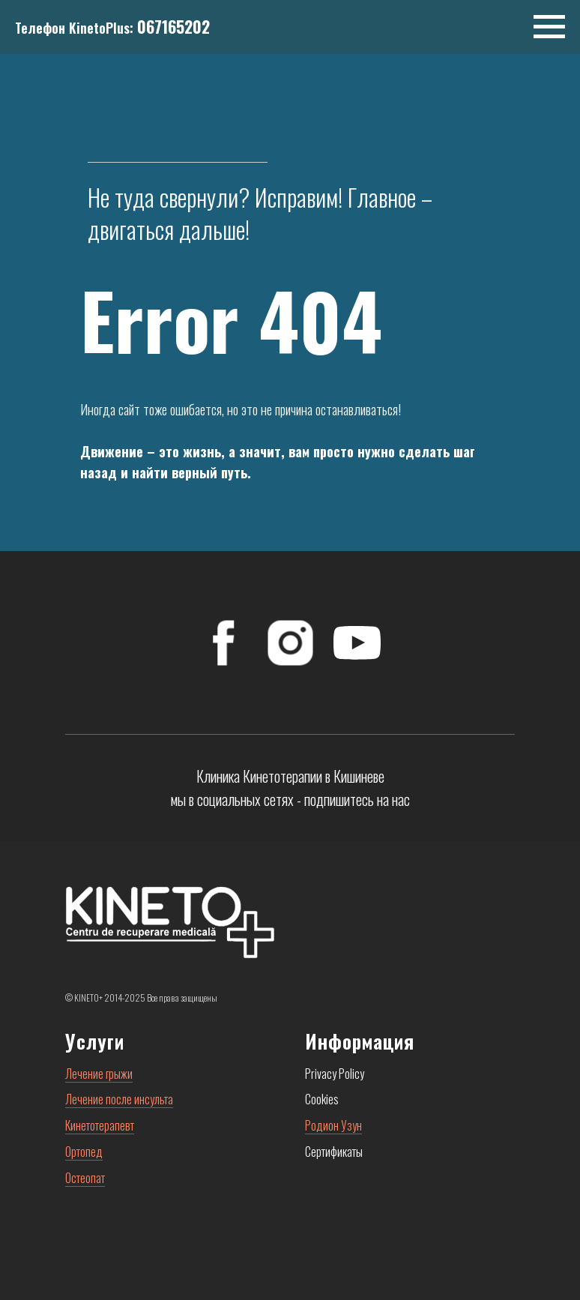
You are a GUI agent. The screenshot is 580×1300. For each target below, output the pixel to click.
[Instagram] (290, 643)
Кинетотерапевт (99, 1125)
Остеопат (85, 1178)
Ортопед (84, 1152)
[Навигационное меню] (549, 27)
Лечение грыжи (99, 1074)
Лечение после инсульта (119, 1099)
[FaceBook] (224, 643)
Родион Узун (333, 1125)
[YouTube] (357, 643)
